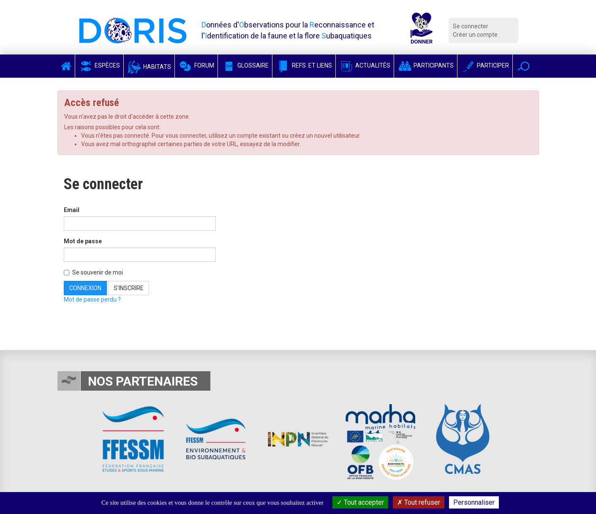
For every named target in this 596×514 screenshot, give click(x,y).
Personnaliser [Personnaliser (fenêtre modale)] (474, 502)
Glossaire (245, 65)
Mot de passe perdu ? (92, 299)
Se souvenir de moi (93, 272)
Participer (485, 65)
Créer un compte (475, 34)
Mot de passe (83, 241)
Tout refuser (418, 502)
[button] (523, 66)
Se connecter (470, 26)
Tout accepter (360, 502)
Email (71, 210)
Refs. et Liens (304, 65)
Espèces (99, 65)
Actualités (364, 65)
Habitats (149, 66)
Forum (196, 65)
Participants (425, 65)
